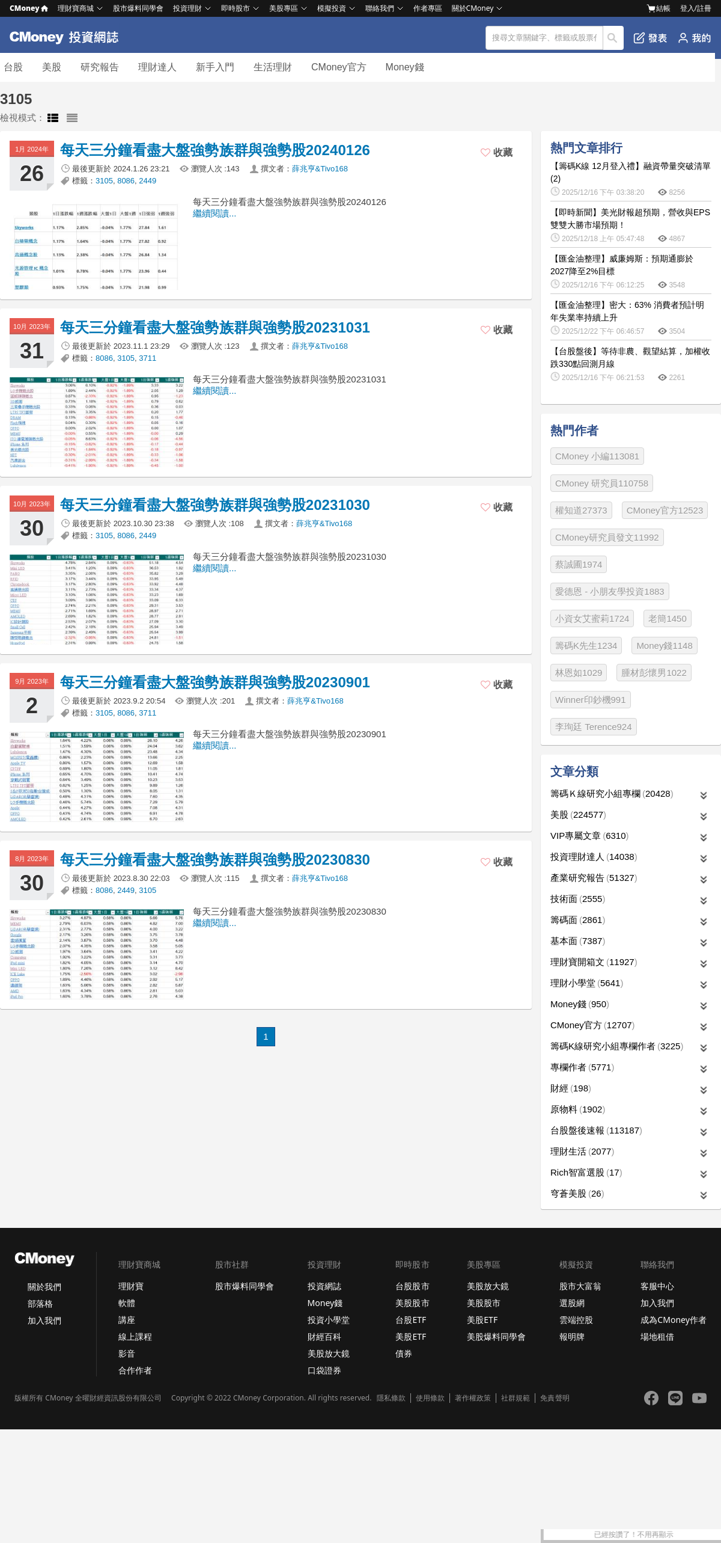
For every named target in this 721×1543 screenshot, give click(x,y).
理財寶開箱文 (593, 962)
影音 (126, 1353)
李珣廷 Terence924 (593, 727)
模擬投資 (331, 8)
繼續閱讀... (215, 213)
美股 (51, 67)
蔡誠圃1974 (578, 564)
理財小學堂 (586, 983)
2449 (147, 180)
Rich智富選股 (586, 1172)
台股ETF (410, 1319)
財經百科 (324, 1336)
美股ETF (410, 1336)
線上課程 (135, 1336)
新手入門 (215, 67)
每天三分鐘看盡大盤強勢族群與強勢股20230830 (215, 859)
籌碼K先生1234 (586, 645)
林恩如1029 (578, 672)
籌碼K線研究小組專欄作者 (616, 1046)
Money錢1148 (664, 645)
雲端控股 (576, 1319)
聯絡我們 (379, 8)
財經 (570, 1088)
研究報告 (100, 67)
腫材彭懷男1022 (653, 672)
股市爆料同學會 (138, 8)
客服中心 (657, 1286)
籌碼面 (577, 920)
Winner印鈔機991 (590, 700)
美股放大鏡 (329, 1353)
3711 (147, 358)
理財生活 (582, 1151)
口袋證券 (324, 1370)
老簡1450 (667, 618)
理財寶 (131, 1286)
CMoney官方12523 (665, 510)
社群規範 (515, 1398)
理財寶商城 (76, 8)
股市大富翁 (580, 1286)
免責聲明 (554, 1398)
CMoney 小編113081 (597, 456)
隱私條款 (391, 1398)
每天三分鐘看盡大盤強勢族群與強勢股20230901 (215, 682)
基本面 (577, 941)
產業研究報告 (593, 878)
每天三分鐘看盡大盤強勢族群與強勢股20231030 (215, 505)
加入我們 (44, 1320)
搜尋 (613, 38)
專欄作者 (582, 1067)
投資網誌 (324, 1286)
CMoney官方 (339, 67)
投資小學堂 (329, 1319)
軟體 (126, 1302)
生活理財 (273, 67)
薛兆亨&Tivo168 (320, 168)
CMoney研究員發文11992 (607, 537)
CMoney (29, 8)
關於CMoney (473, 8)
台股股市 (412, 1286)
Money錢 (405, 67)
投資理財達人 (593, 856)
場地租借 (657, 1336)
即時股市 (235, 8)
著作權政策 (473, 1398)
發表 (650, 38)
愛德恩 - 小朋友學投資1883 (610, 591)
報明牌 (572, 1336)
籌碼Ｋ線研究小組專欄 (612, 793)
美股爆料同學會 (496, 1336)
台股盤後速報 (596, 1130)
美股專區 (283, 8)
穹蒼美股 (577, 1193)
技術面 (577, 899)
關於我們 (44, 1286)
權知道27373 (581, 510)
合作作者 (135, 1370)
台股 (13, 67)
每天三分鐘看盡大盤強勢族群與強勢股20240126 (215, 150)
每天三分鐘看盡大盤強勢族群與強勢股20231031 (215, 327)
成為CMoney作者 (673, 1319)
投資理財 (187, 8)
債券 (403, 1353)
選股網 (572, 1302)
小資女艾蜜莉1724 (592, 618)
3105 (104, 180)
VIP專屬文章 (589, 835)
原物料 (577, 1109)
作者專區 (427, 8)
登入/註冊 (695, 8)
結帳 (658, 8)
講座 (126, 1319)
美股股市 (412, 1302)
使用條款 (430, 1398)
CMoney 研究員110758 (601, 483)
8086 (126, 180)
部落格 (40, 1303)
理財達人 (157, 67)
